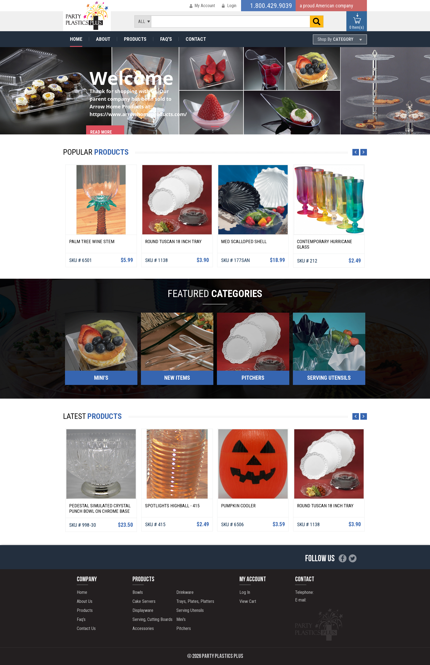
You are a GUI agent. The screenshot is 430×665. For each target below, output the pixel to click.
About (103, 39)
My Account (204, 5)
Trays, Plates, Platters (195, 601)
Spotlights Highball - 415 (172, 505)
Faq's (166, 39)
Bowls (137, 592)
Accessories (143, 628)
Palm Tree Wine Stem (91, 241)
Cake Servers (143, 601)
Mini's (181, 619)
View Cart (247, 601)
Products (135, 39)
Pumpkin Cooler (238, 505)
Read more (101, 132)
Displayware (142, 610)
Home (76, 39)
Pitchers (183, 628)
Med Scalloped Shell (244, 241)
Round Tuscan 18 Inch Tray (173, 241)
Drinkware (185, 592)
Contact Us (86, 628)
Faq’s (81, 619)
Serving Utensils (190, 610)
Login (231, 5)
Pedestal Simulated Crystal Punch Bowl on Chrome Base (100, 508)
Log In (244, 592)
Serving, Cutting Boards (152, 619)
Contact (196, 39)
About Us (84, 601)
